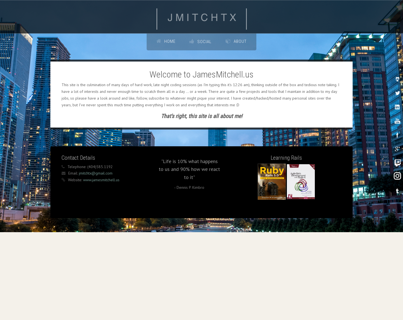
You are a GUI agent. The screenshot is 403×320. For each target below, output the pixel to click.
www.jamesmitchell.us (101, 192)
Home (169, 41)
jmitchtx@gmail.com (96, 186)
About (240, 41)
